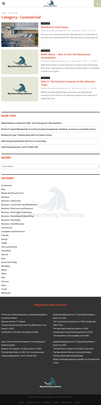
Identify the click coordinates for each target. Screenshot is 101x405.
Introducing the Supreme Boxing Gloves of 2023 (73, 332)
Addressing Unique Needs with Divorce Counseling (23, 141)
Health (4, 243)
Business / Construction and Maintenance (19, 205)
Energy (4, 239)
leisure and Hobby (9, 262)
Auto (3, 189)
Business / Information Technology (16, 212)
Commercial (45, 23)
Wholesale (5, 293)
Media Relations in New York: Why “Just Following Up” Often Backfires (31, 123)
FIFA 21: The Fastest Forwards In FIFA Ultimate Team (68, 83)
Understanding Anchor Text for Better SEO (19, 147)
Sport (3, 285)
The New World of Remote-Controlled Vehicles (72, 352)
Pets (3, 277)
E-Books (5, 235)
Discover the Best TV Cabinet (13, 322)
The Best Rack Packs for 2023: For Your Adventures (22, 352)
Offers (4, 274)
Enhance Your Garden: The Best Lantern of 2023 (21, 349)
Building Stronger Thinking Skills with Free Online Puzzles (26, 135)
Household (6, 251)
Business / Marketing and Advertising (17, 216)
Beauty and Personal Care (12, 193)
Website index (66, 402)
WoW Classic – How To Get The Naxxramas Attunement (66, 56)
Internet (4, 254)
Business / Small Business (12, 224)
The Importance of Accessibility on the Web (71, 336)
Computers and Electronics (13, 231)
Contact (77, 402)
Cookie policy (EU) (32, 402)
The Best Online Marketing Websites (68, 356)
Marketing (5, 266)
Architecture (6, 185)
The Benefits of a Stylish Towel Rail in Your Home (73, 349)
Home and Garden (9, 247)
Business (5, 197)
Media (4, 270)
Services (5, 281)
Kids (3, 258)
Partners (56, 402)
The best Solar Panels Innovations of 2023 (70, 329)
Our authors (45, 402)
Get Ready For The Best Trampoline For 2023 (19, 332)
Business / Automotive (11, 201)
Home (21, 402)
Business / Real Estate (10, 220)
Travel (4, 289)
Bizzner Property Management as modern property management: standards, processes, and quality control (48, 129)
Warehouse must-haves (54, 27)
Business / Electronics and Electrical (17, 208)
